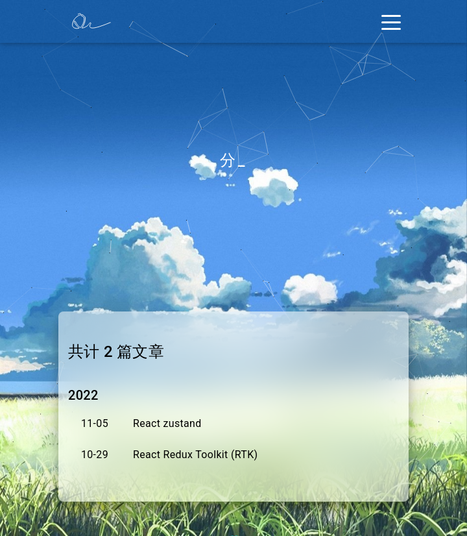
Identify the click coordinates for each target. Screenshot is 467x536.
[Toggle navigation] (391, 21)
